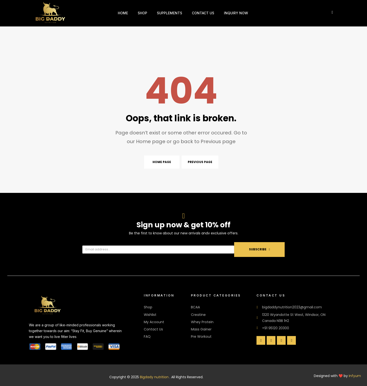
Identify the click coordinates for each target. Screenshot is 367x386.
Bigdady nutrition (154, 377)
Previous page (200, 162)
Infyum (355, 375)
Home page (162, 162)
